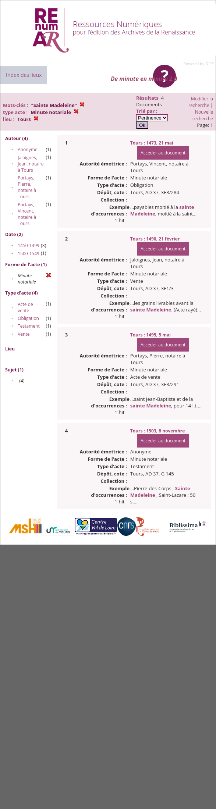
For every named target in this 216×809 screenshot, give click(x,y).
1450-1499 (28, 245)
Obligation (28, 318)
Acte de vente (25, 307)
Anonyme (27, 149)
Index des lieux (24, 74)
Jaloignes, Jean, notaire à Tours (30, 163)
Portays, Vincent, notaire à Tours (27, 214)
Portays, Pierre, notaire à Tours (27, 187)
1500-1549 (28, 253)
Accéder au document (163, 153)
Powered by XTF (198, 63)
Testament (29, 326)
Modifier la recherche (200, 102)
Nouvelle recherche (202, 115)
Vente (23, 334)
